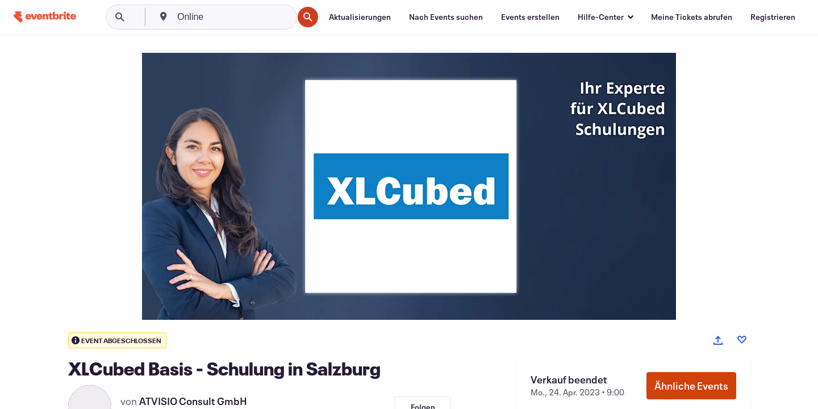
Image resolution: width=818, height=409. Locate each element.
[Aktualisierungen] (360, 17)
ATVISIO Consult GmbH (193, 401)
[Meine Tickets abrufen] (691, 17)
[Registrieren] (772, 17)
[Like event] (742, 340)
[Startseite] (45, 17)
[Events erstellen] (530, 17)
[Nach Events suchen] (446, 17)
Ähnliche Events (691, 386)
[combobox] (234, 17)
